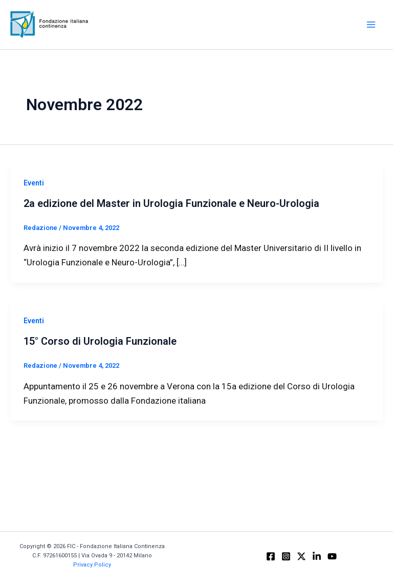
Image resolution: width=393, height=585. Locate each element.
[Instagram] (286, 556)
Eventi (34, 183)
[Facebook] (270, 556)
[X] (301, 556)
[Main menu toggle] (371, 24)
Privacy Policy (92, 564)
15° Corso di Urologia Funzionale (100, 341)
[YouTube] (332, 556)
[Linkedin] (316, 556)
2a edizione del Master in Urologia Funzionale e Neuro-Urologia (171, 203)
